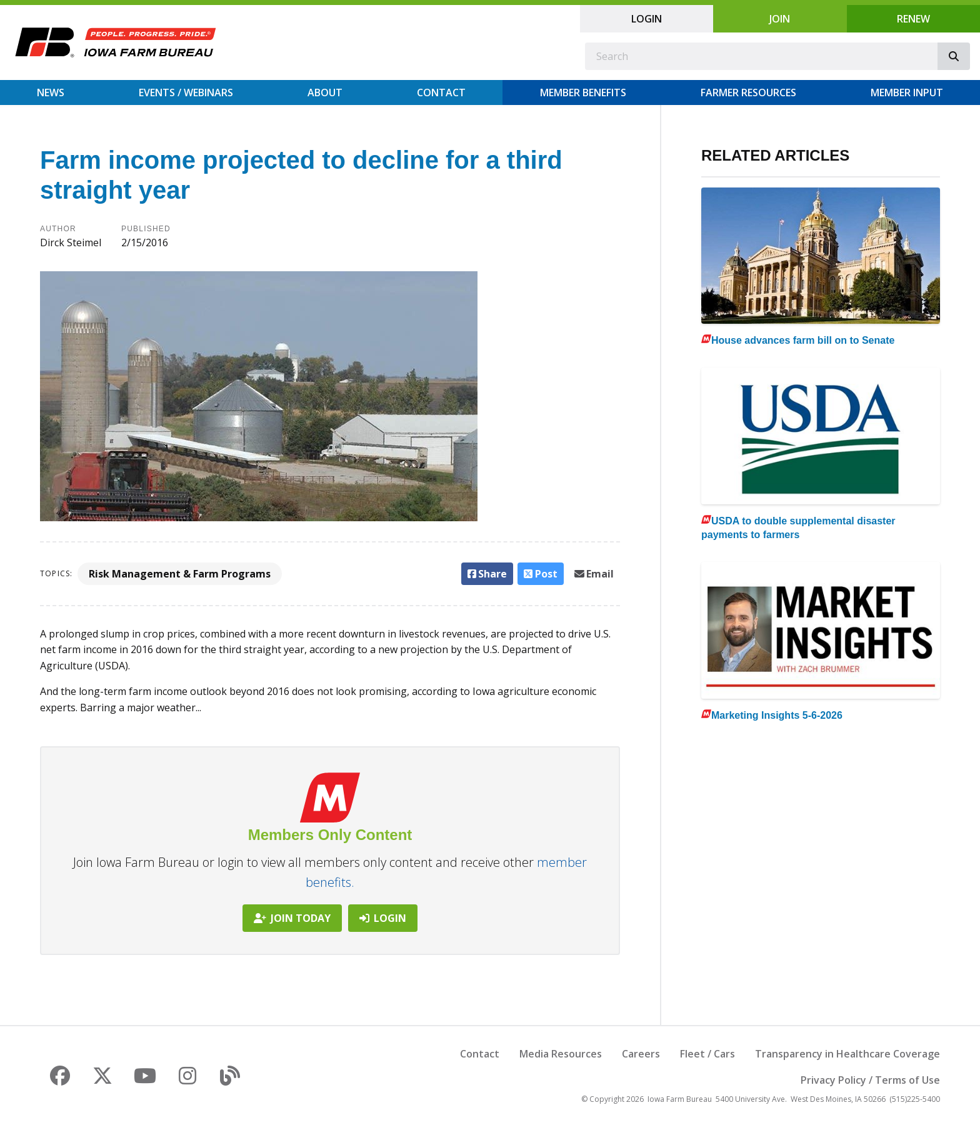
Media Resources (560, 1054)
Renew (913, 19)
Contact (441, 92)
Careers (641, 1054)
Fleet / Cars (707, 1054)
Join (779, 19)
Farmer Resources (748, 92)
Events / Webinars (186, 92)
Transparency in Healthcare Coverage (847, 1054)
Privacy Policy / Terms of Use (870, 1080)
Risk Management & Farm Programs (180, 574)
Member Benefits (583, 92)
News (50, 92)
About (325, 92)
